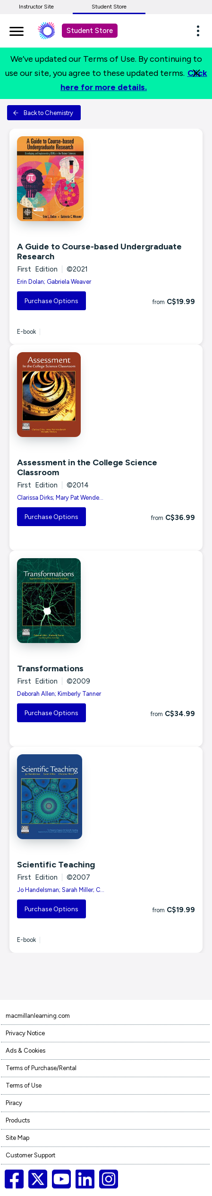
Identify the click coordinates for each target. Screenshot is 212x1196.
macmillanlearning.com (38, 1015)
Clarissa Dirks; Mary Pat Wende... (60, 497)
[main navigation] (16, 30)
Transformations (50, 668)
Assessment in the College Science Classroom (87, 467)
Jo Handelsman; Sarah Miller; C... (60, 889)
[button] (200, 30)
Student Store (109, 6)
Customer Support (30, 1155)
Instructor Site (36, 6)
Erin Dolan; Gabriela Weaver (54, 281)
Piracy (14, 1102)
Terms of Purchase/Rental (41, 1068)
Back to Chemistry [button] (43, 112)
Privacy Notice (25, 1033)
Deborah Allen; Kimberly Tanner (59, 693)
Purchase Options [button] (51, 301)
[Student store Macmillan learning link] (53, 30)
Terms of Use (24, 1085)
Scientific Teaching (56, 864)
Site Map (17, 1137)
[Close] (196, 73)
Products (18, 1120)
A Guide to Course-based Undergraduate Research (99, 251)
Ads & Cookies (25, 1050)
